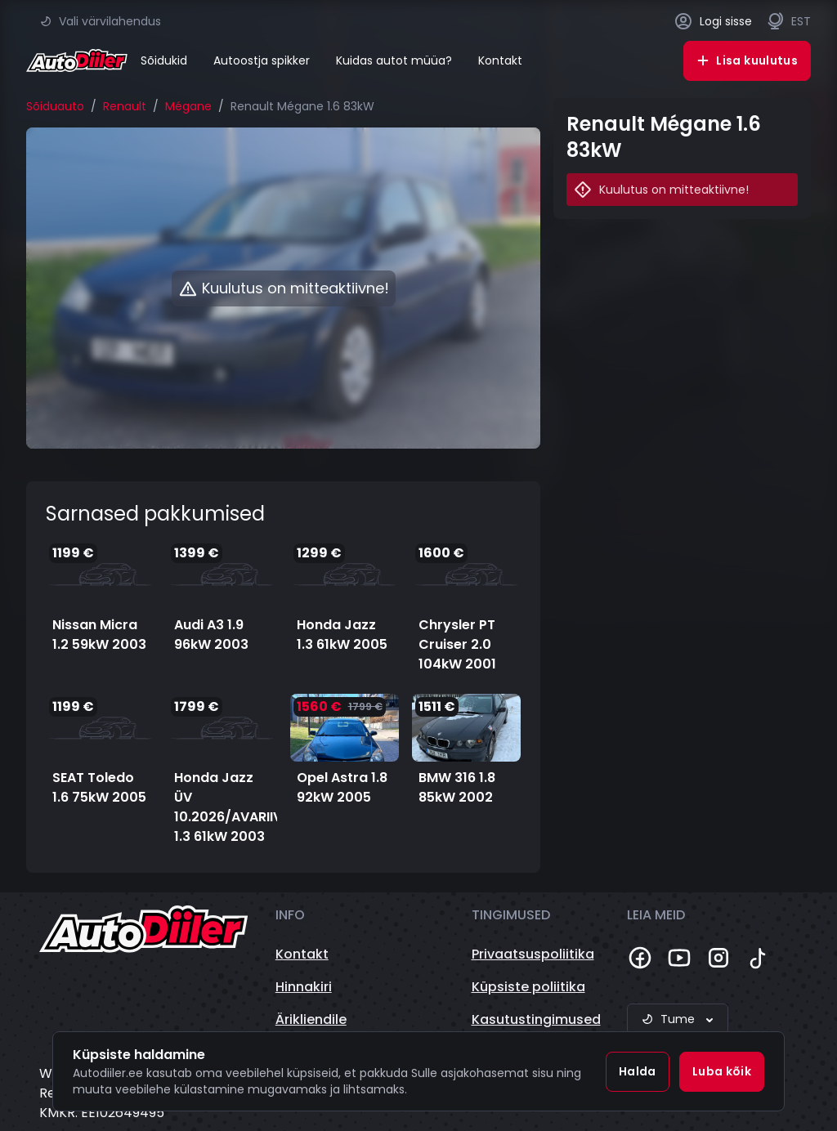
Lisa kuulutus (747, 60)
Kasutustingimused (536, 1019)
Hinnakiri (303, 986)
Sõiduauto (55, 106)
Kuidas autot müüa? (394, 60)
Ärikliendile (311, 1019)
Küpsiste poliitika (528, 986)
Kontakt (500, 60)
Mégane (188, 106)
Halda (637, 1071)
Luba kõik (721, 1071)
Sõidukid (164, 60)
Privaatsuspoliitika (533, 954)
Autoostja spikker (261, 60)
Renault (124, 106)
